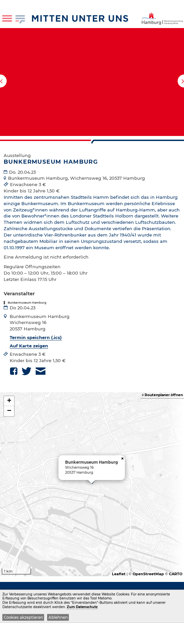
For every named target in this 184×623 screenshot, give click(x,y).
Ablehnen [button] (58, 618)
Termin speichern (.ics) (36, 337)
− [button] (9, 411)
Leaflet (119, 574)
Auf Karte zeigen (29, 345)
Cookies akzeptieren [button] (23, 618)
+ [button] (9, 401)
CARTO (175, 574)
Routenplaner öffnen (164, 395)
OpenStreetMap (148, 574)
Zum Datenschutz (82, 607)
